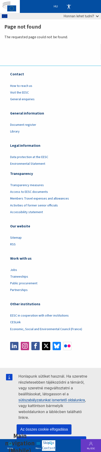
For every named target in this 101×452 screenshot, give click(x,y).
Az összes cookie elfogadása (44, 429)
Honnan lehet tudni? (81, 16)
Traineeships (19, 276)
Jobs (13, 270)
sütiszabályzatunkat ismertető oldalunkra (51, 400)
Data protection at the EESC (29, 157)
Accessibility (68, 6)
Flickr (67, 346)
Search (50, 447)
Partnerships (19, 290)
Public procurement (23, 283)
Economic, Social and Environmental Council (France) (46, 329)
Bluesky (57, 346)
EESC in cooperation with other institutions (39, 315)
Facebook (35, 346)
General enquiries (22, 99)
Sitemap (16, 237)
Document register (23, 125)
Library (15, 131)
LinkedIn (14, 346)
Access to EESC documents (29, 192)
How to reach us (21, 86)
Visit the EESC (19, 92)
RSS (13, 244)
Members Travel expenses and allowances (39, 198)
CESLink (15, 322)
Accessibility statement (26, 212)
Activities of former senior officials (34, 205)
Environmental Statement (27, 163)
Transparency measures (27, 185)
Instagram (25, 346)
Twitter (46, 346)
